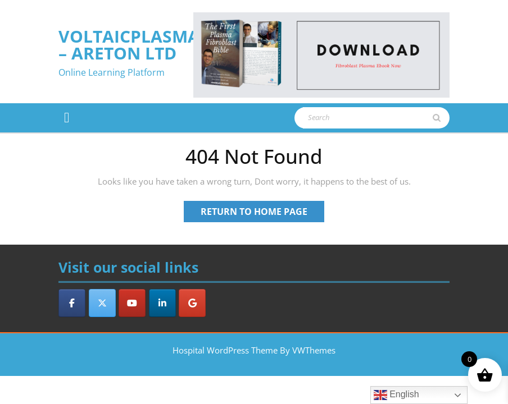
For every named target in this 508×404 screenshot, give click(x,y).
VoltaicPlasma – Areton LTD (128, 45)
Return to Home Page (262, 213)
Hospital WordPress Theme (225, 350)
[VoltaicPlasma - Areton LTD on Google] (192, 303)
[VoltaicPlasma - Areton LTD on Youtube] (132, 303)
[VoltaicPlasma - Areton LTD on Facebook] (71, 303)
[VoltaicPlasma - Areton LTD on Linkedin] (162, 303)
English (396, 395)
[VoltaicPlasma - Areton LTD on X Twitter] (102, 303)
